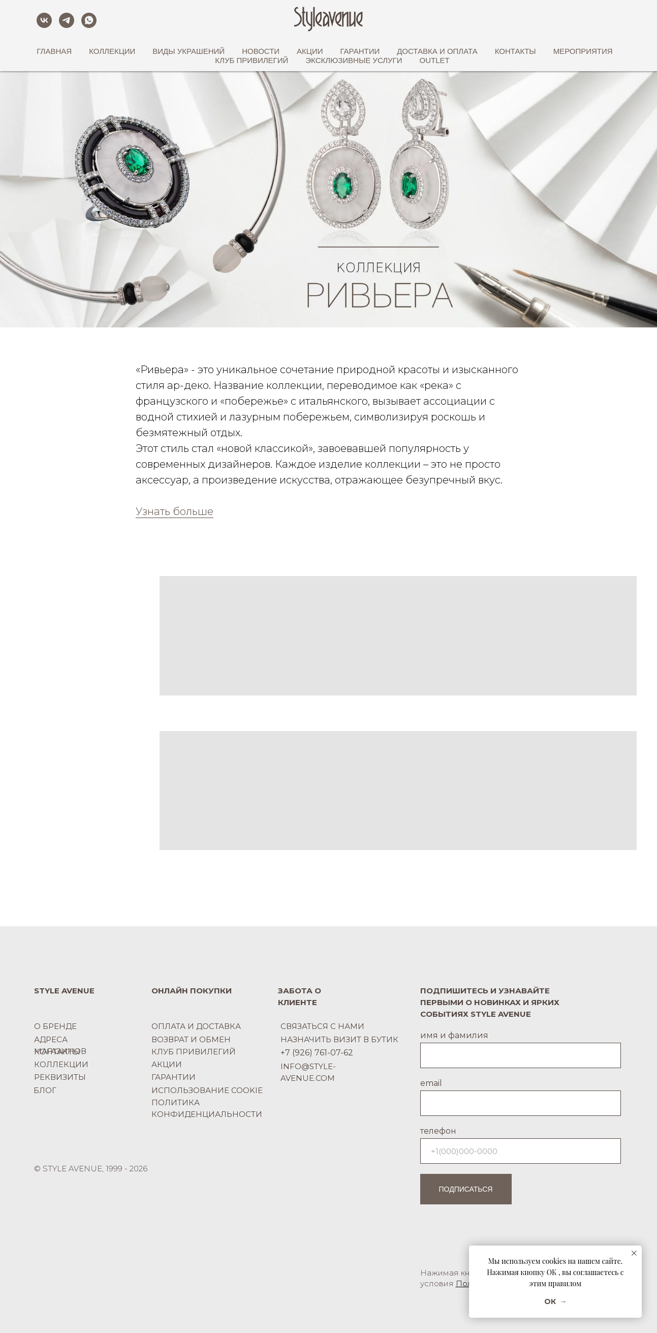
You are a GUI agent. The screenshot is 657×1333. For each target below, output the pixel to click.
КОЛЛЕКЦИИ (61, 1064)
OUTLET (435, 60)
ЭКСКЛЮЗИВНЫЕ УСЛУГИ (353, 60)
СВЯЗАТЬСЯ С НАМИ (322, 1026)
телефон (438, 1131)
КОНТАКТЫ (57, 1051)
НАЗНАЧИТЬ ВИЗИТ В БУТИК (339, 1039)
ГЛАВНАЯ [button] (54, 51)
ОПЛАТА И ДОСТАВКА (196, 1026)
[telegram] (66, 20)
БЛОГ (45, 1090)
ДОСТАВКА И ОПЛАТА (437, 51)
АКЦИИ (310, 51)
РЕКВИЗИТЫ (60, 1077)
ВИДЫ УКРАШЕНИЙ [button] (188, 51)
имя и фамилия (454, 1035)
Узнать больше (174, 511)
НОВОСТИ (260, 51)
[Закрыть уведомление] (634, 1253)
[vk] (44, 20)
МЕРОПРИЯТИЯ (583, 51)
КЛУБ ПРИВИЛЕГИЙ (251, 60)
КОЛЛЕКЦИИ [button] (112, 51)
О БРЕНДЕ (55, 1026)
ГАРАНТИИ (360, 51)
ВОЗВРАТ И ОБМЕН (191, 1039)
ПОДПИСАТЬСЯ (466, 1189)
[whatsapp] (89, 20)
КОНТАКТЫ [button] (515, 51)
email (431, 1083)
